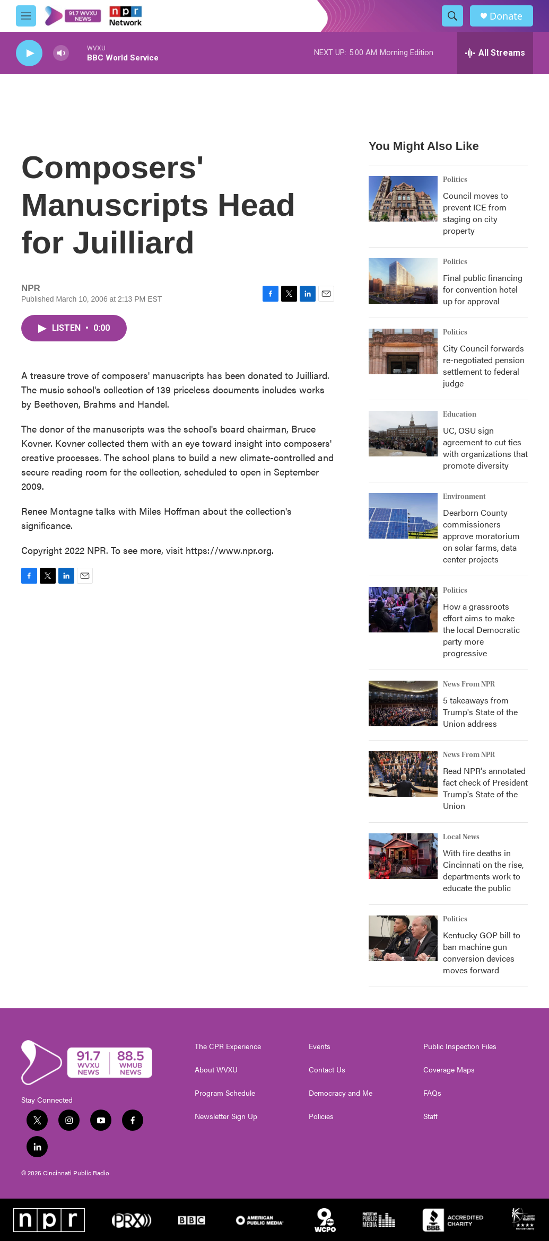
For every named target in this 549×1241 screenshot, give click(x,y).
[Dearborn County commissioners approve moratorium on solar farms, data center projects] (403, 516)
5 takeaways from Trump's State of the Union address (480, 711)
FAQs (432, 1093)
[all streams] (495, 53)
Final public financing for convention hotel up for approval (482, 289)
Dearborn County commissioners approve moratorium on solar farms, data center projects (481, 535)
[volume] (61, 53)
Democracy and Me (340, 1093)
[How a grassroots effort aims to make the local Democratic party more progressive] (403, 609)
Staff (430, 1116)
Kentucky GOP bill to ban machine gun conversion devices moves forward (481, 952)
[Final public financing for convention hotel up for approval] (403, 281)
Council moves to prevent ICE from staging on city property (475, 212)
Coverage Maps (449, 1070)
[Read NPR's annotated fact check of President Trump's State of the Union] (403, 774)
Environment (464, 496)
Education (459, 414)
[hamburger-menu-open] (26, 16)
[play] (29, 53)
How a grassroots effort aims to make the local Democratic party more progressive (481, 629)
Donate (506, 16)
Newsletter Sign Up (226, 1116)
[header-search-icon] (452, 16)
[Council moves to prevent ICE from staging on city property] (403, 199)
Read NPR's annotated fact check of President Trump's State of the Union (485, 788)
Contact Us (327, 1070)
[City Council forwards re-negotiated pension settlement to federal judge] (403, 351)
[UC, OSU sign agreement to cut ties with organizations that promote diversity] (403, 433)
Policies (321, 1116)
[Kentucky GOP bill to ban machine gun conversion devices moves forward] (403, 938)
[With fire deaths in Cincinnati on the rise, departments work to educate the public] (403, 856)
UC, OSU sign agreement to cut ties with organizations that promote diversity (485, 447)
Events (319, 1046)
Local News (461, 837)
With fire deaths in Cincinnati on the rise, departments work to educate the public (483, 870)
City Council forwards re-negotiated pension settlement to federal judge (484, 365)
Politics (455, 179)
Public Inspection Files (459, 1046)
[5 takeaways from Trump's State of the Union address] (403, 703)
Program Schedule (225, 1093)
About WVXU (216, 1070)
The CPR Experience (228, 1046)
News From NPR (469, 684)
